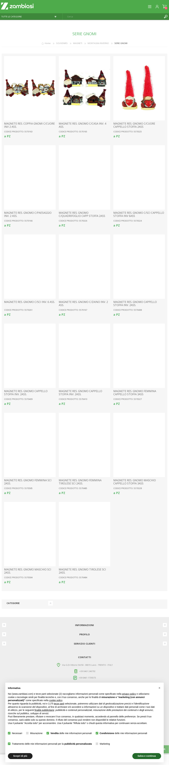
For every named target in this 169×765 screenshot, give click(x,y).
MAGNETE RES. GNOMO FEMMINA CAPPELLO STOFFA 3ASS (134, 393)
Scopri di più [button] (20, 756)
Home (48, 43)
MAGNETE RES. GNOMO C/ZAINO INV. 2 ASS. (83, 303)
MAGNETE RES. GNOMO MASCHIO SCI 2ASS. (27, 571)
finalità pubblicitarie (44, 710)
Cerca (165, 16)
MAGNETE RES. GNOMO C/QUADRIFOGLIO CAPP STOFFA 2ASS (82, 214)
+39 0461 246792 (87, 671)
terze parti (59, 703)
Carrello (164, 6)
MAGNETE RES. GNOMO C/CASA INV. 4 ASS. (82, 125)
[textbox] (112, 16)
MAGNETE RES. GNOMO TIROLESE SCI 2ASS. (82, 571)
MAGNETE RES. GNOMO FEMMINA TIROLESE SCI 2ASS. (80, 482)
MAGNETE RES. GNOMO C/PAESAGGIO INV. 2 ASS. (27, 214)
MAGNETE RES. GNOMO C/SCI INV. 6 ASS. (29, 302)
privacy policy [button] (129, 694)
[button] (159, 688)
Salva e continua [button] (147, 756)
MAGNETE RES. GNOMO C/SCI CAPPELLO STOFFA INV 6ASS (138, 214)
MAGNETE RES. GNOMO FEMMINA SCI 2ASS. (27, 482)
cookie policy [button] (55, 700)
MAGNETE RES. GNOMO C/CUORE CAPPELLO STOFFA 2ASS (134, 125)
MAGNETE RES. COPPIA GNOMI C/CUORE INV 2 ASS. (29, 125)
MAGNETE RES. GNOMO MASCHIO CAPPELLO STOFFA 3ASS (134, 482)
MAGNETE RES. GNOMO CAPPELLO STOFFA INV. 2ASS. (135, 303)
